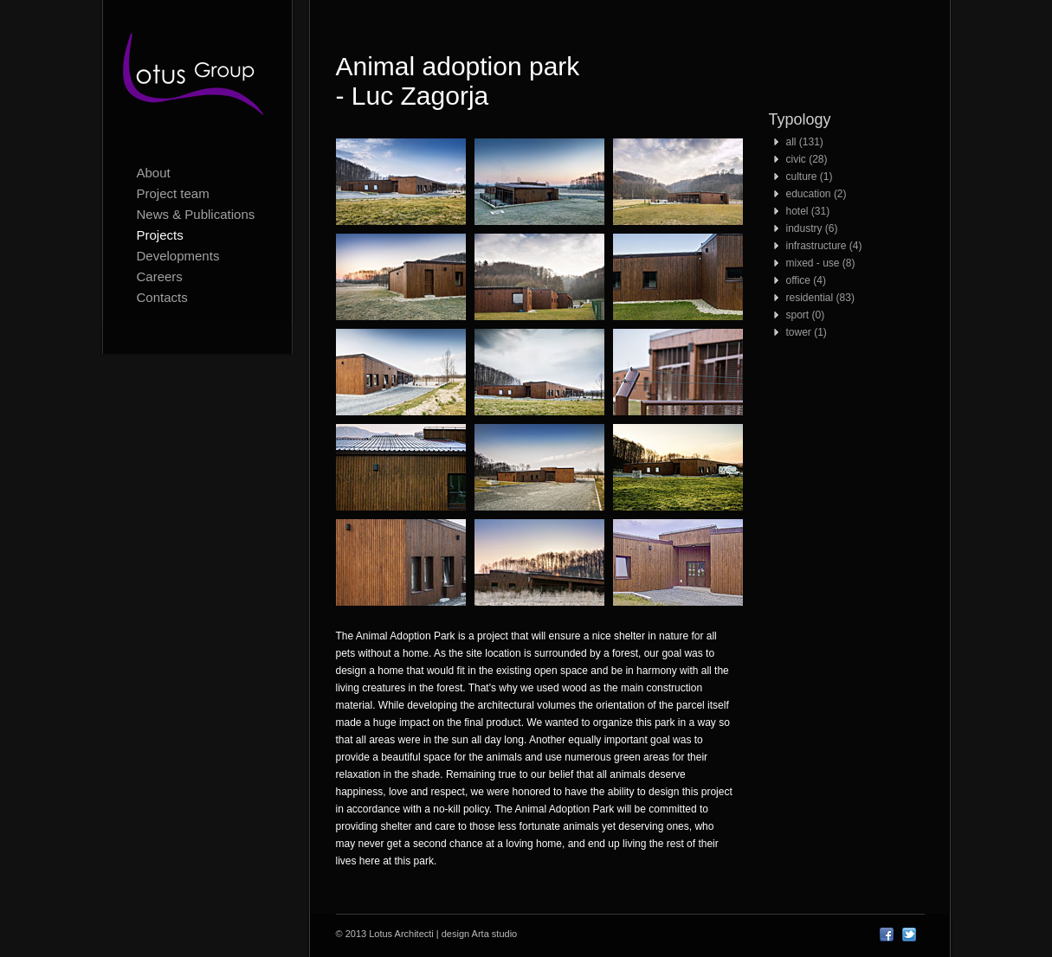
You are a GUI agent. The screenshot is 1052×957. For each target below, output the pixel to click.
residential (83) (820, 298)
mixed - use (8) (820, 263)
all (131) (804, 142)
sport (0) (805, 315)
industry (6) (812, 228)
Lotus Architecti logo (197, 78)
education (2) (816, 194)
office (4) (806, 280)
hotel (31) (808, 211)
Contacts (162, 297)
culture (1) (809, 176)
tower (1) (806, 332)
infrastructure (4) (824, 246)
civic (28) (807, 159)
